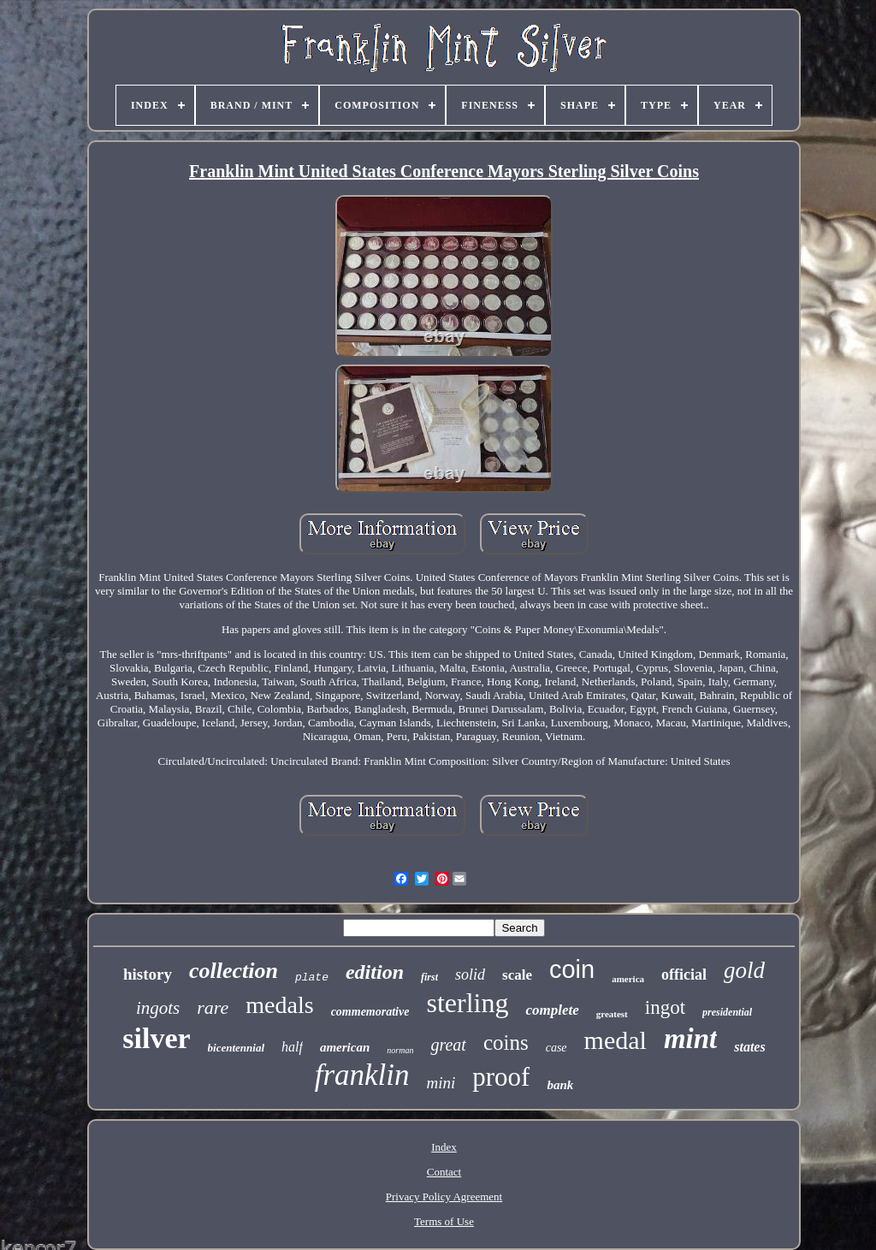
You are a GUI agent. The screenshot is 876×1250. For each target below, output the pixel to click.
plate (311, 977)
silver (156, 1038)
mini (441, 1083)
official (684, 974)
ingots (158, 1008)
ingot (665, 1007)
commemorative (370, 1011)
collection (233, 970)
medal (615, 1040)
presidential (727, 1012)
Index (444, 1146)
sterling (467, 1002)
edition (375, 972)
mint (690, 1038)
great (447, 1044)
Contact (444, 1171)
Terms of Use (444, 1221)
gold (744, 970)
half (292, 1047)
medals (279, 1005)
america (628, 979)
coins (506, 1042)
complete (551, 1010)
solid (470, 974)
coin (572, 969)
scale (517, 975)
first (429, 977)
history (147, 974)
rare (212, 1007)
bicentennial (236, 1047)
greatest (612, 1014)
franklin (362, 1075)
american (345, 1047)
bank (560, 1085)
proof (501, 1077)
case (556, 1047)
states (749, 1047)
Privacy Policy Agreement (444, 1196)
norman (400, 1050)
